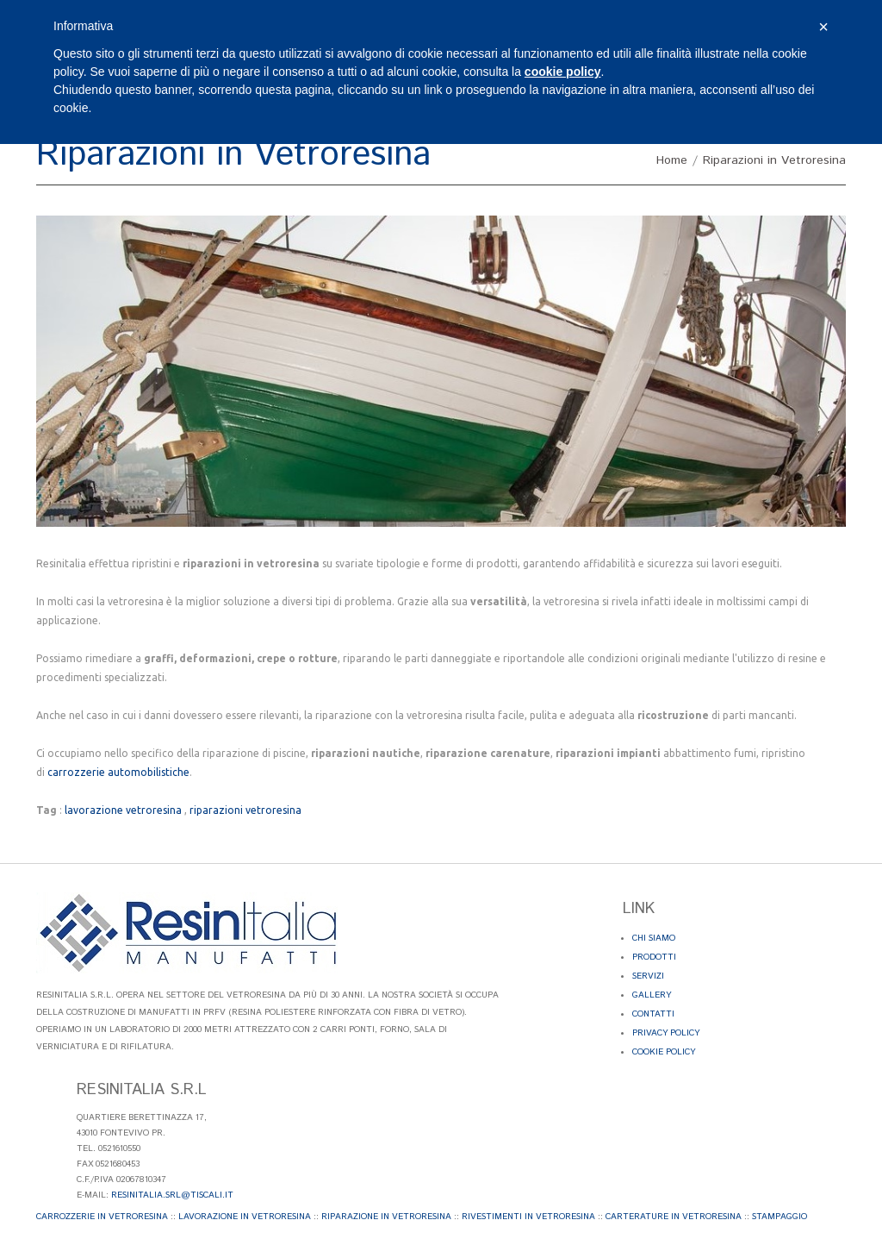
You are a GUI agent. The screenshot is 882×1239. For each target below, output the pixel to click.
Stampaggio (779, 1217)
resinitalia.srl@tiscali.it (172, 1195)
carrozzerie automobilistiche (118, 772)
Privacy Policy (665, 1033)
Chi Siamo (653, 938)
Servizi (648, 976)
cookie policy (563, 71)
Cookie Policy (663, 1052)
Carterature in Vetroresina (674, 1217)
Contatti (653, 1014)
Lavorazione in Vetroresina (244, 1217)
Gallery (651, 995)
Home (671, 160)
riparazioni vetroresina (245, 810)
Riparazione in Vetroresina (386, 1217)
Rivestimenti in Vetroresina (528, 1217)
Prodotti (654, 957)
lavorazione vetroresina (123, 810)
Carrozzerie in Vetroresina (102, 1217)
